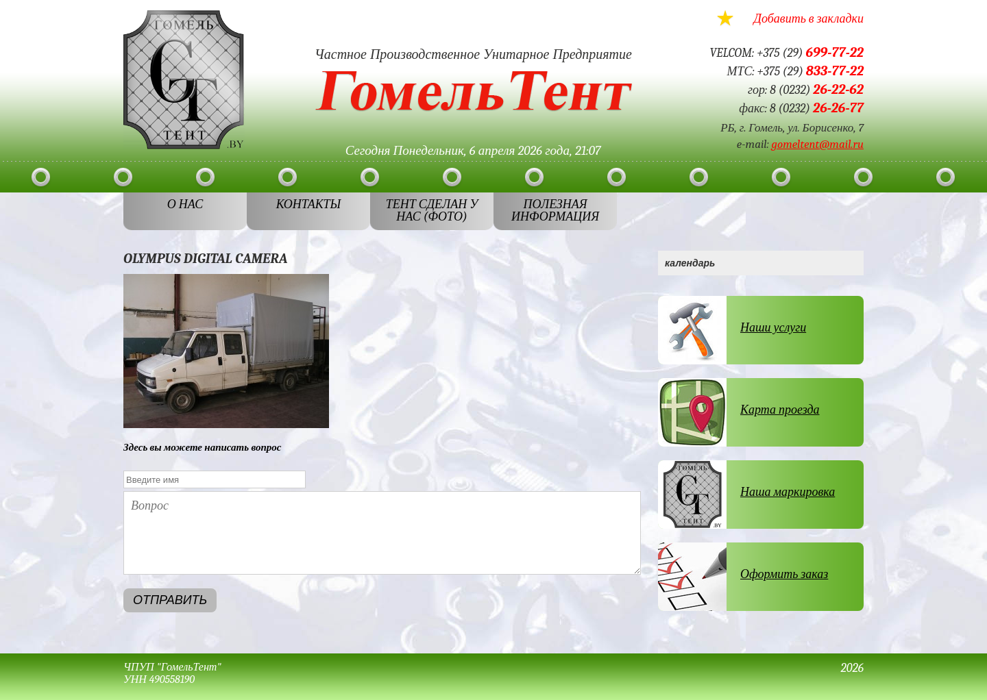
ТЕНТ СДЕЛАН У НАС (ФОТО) (432, 210)
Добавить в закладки (809, 19)
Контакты (308, 204)
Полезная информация (555, 210)
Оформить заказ (784, 574)
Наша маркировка (787, 492)
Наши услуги (773, 328)
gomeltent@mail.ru (818, 144)
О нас (185, 204)
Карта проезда (780, 410)
